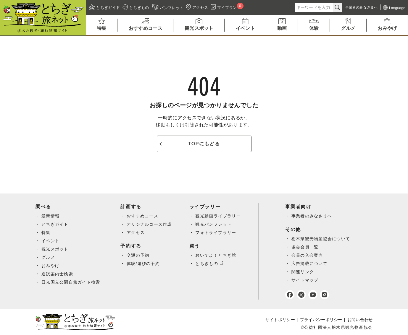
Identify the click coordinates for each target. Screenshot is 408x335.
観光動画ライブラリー (219, 216)
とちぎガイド (55, 224)
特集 (46, 232)
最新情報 (50, 216)
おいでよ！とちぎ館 (217, 255)
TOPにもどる (204, 143)
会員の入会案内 (309, 255)
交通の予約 (138, 255)
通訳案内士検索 (57, 273)
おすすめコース (143, 216)
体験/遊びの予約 (144, 263)
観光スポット (55, 249)
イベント (50, 240)
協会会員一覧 (306, 247)
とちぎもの (207, 263)
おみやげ (50, 265)
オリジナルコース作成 (150, 224)
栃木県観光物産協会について (322, 238)
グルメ (48, 257)
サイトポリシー (280, 319)
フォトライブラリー (217, 232)
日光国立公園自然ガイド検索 (71, 282)
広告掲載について (311, 263)
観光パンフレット (214, 224)
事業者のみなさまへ (313, 216)
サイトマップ (306, 280)
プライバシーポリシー (321, 319)
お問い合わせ (360, 319)
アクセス (136, 232)
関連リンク (304, 271)
